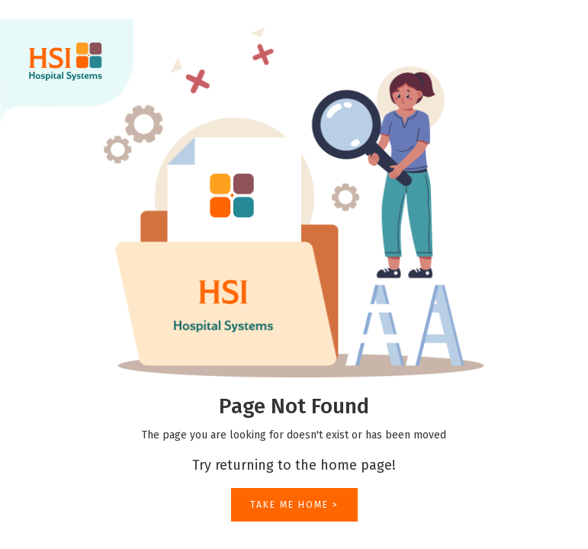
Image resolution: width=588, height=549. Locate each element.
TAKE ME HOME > (294, 504)
